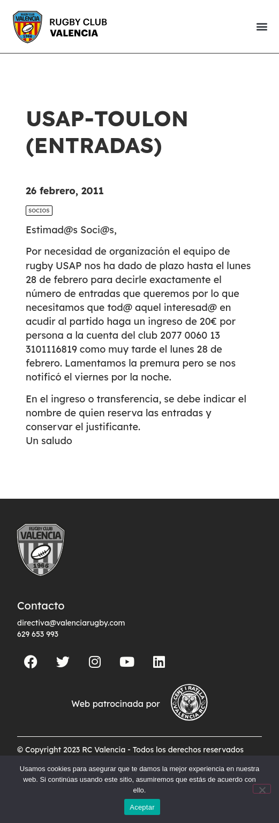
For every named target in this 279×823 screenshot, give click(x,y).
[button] (261, 26)
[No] (262, 789)
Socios (39, 210)
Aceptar (142, 807)
